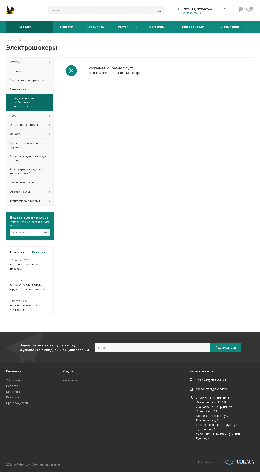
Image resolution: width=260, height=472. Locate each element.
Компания (14, 371)
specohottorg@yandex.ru (212, 389)
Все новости (41, 252)
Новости (12, 386)
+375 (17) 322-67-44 (197, 9)
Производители (17, 403)
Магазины (13, 392)
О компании (14, 380)
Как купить (70, 380)
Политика (13, 397)
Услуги (68, 371)
